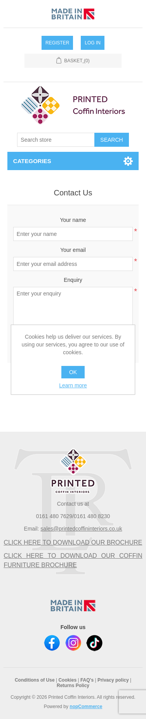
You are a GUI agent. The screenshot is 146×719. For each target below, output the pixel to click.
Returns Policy (73, 685)
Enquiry (73, 280)
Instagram (73, 643)
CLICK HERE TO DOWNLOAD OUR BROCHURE (72, 542)
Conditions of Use (35, 680)
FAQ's (87, 680)
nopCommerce (86, 706)
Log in (93, 43)
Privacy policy (113, 680)
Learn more (73, 385)
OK (73, 372)
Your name (73, 220)
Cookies (67, 680)
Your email (73, 250)
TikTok (94, 643)
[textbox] (56, 140)
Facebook (52, 643)
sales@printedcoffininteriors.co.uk (81, 529)
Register (57, 43)
